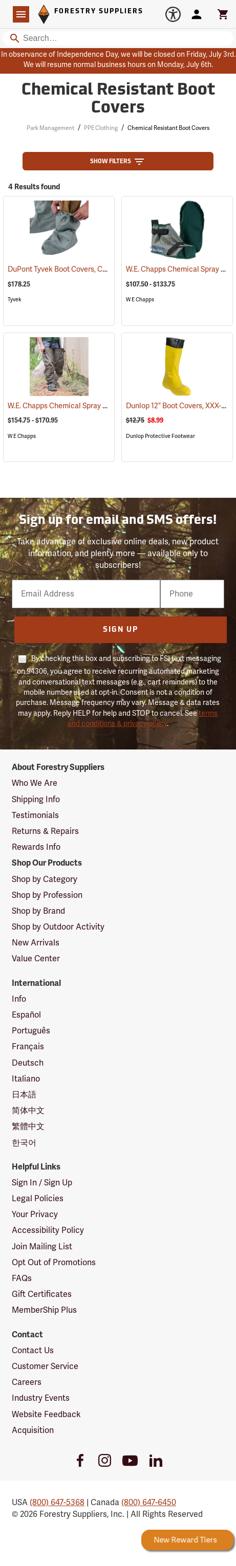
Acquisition (33, 1430)
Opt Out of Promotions (54, 1263)
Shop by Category (44, 879)
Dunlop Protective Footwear (160, 436)
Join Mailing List (42, 1247)
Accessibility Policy (48, 1230)
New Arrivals (35, 943)
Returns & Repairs (45, 831)
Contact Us (33, 1351)
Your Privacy (35, 1214)
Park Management (50, 128)
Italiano (26, 1079)
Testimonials (35, 815)
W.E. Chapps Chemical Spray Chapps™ (84, 406)
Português (31, 1031)
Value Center (36, 959)
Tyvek (15, 299)
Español (26, 1015)
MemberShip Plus (44, 1310)
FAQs (22, 1278)
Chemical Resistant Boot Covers (168, 128)
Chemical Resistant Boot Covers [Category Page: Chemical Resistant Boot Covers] (118, 99)
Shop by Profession (47, 895)
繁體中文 (28, 1126)
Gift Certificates (42, 1294)
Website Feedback (46, 1414)
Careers (26, 1382)
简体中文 (28, 1111)
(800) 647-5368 (57, 1502)
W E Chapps (140, 299)
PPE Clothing (101, 128)
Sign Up (120, 630)
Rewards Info (36, 847)
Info (19, 999)
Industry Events (41, 1398)
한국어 (24, 1143)
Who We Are (34, 783)
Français (28, 1047)
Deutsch (28, 1063)
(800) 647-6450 (148, 1502)
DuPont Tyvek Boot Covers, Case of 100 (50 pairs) (101, 269)
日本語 (24, 1095)
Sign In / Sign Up (42, 1183)
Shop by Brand (38, 911)
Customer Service (45, 1366)
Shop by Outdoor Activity (58, 927)
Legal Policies (37, 1199)
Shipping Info (36, 800)
